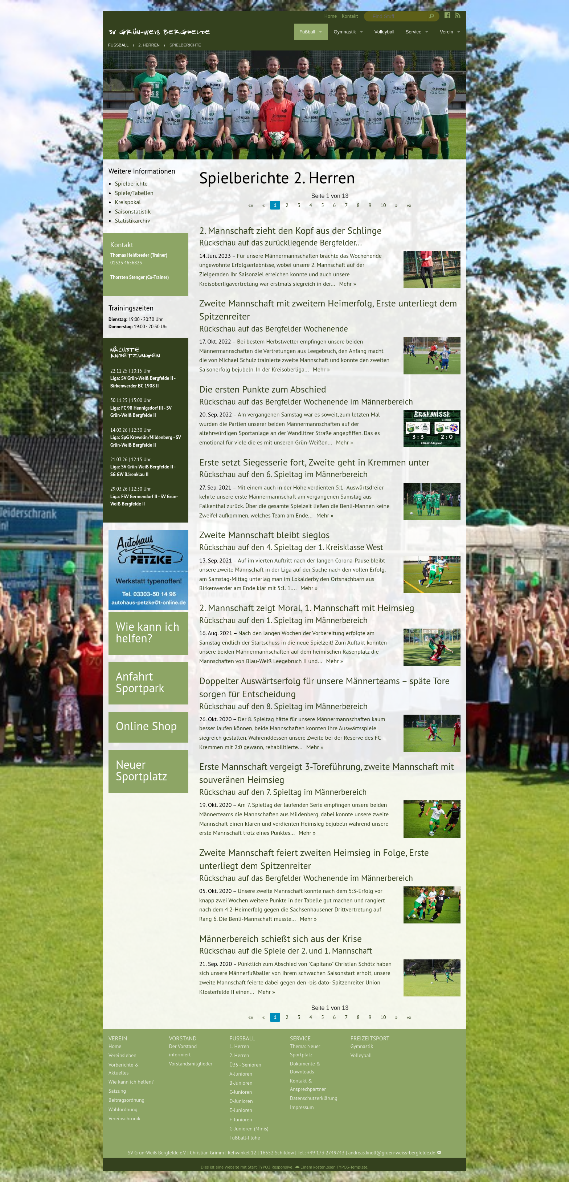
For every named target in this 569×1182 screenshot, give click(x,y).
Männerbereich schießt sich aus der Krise (280, 939)
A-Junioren (240, 1074)
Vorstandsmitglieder (191, 1063)
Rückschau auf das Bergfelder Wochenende (273, 328)
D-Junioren (241, 1101)
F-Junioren (240, 1119)
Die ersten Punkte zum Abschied (262, 389)
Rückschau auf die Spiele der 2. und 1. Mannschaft (285, 950)
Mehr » (346, 283)
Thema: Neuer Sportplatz (305, 1050)
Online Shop (146, 726)
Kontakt (350, 16)
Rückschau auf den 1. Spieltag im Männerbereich (283, 620)
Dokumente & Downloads (305, 1067)
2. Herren (149, 45)
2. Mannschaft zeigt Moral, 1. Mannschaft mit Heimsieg (306, 608)
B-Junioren (240, 1083)
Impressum (302, 1107)
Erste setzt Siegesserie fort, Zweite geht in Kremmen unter (314, 462)
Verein (446, 31)
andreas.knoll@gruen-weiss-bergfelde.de (391, 1152)
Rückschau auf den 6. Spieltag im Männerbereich (283, 474)
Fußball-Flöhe (244, 1137)
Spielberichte (185, 45)
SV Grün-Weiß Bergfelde (159, 31)
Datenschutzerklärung (313, 1098)
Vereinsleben (122, 1055)
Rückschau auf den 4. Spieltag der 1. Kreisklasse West (291, 547)
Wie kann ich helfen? (147, 632)
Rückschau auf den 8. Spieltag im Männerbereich (283, 706)
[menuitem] (328, 16)
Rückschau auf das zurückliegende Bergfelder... (280, 242)
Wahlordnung (123, 1109)
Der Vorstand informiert (183, 1050)
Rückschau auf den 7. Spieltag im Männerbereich (283, 792)
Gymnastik (344, 31)
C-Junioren (240, 1092)
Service (413, 31)
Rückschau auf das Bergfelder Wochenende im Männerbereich (306, 401)
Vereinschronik (124, 1118)
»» (408, 205)
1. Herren (239, 1046)
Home (330, 16)
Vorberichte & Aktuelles (124, 1068)
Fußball (307, 31)
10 (383, 205)
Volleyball (384, 31)
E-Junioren (240, 1110)
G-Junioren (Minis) (248, 1128)
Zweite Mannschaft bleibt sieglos (264, 535)
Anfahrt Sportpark (140, 682)
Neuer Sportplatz (141, 770)
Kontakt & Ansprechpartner (308, 1084)
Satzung (117, 1091)
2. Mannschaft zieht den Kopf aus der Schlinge (290, 230)
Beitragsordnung (126, 1100)
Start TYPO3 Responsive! (271, 1167)
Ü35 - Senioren (245, 1064)
